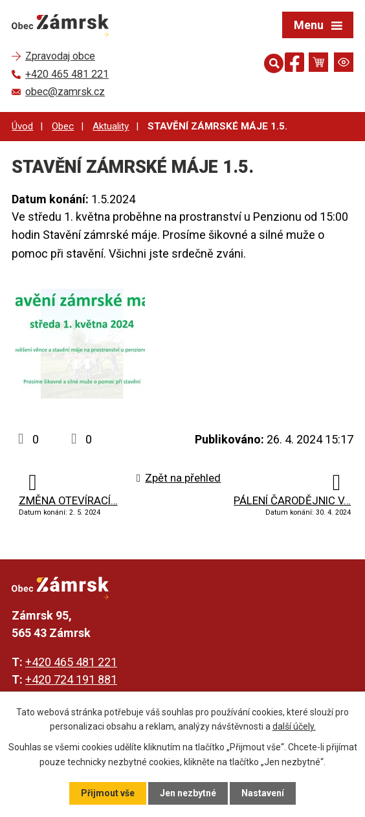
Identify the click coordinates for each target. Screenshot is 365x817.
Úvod (22, 126)
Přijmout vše (108, 793)
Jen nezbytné (188, 793)
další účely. (294, 726)
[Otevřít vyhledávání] (271, 62)
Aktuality (111, 126)
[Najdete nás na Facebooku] (294, 64)
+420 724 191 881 (71, 679)
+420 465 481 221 (71, 662)
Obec (63, 126)
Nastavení (262, 793)
